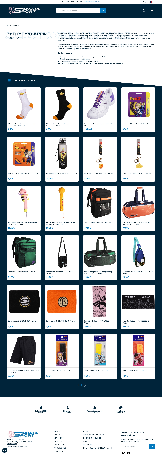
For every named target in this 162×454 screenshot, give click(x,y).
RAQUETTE (59, 424)
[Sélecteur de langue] (152, 2)
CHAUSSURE (59, 434)
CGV (85, 434)
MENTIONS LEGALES (92, 437)
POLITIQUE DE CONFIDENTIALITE (97, 441)
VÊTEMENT (59, 431)
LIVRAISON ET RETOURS (93, 427)
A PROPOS (87, 424)
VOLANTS (58, 427)
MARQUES (58, 444)
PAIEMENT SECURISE (92, 431)
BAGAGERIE (59, 437)
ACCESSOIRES (60, 441)
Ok (103, 10)
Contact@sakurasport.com (17, 439)
